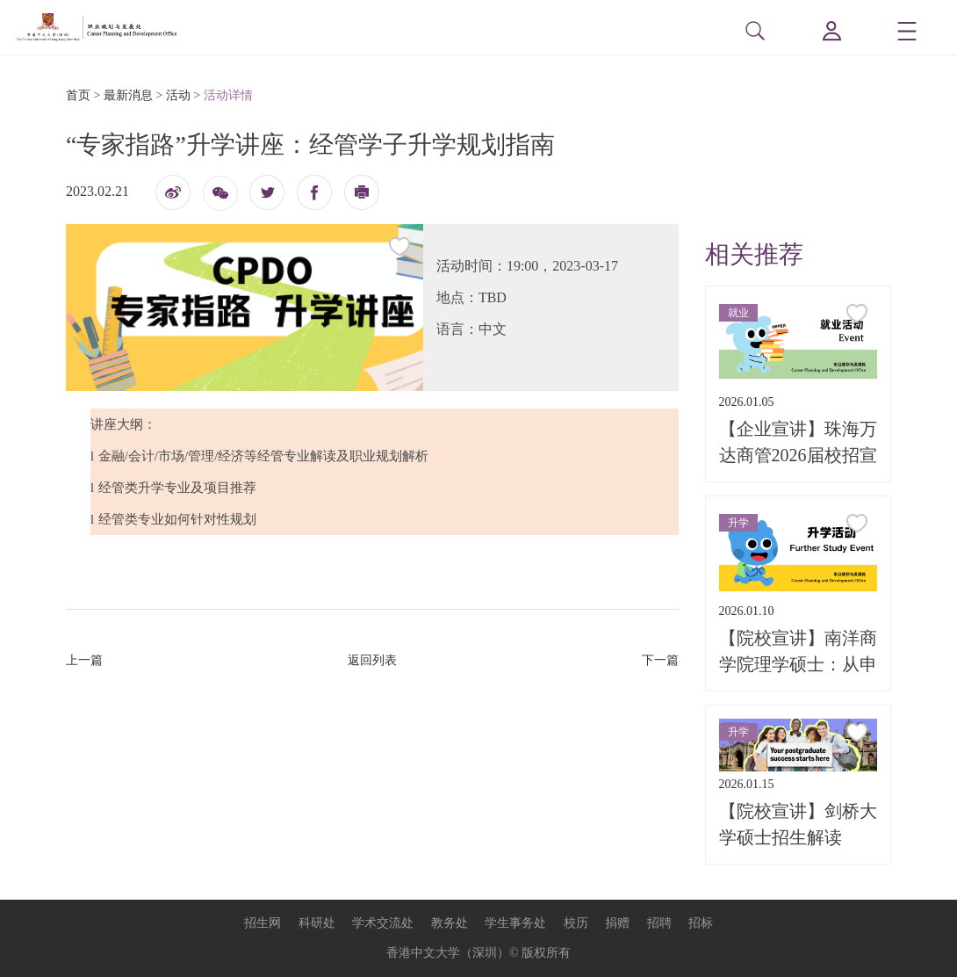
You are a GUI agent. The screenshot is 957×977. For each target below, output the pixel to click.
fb (314, 192)
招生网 (262, 923)
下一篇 (660, 660)
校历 (576, 923)
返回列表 (372, 660)
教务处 (449, 923)
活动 (178, 95)
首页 (78, 95)
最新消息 (128, 95)
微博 (173, 197)
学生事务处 (515, 923)
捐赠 (617, 923)
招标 (700, 923)
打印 (361, 197)
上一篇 (84, 660)
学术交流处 (383, 923)
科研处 (317, 923)
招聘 (659, 923)
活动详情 (228, 95)
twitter (266, 192)
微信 (220, 199)
